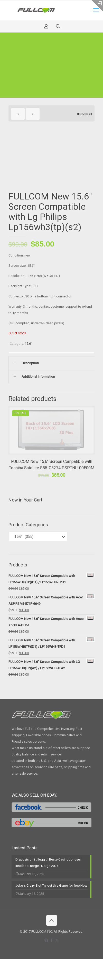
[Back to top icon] (51, 920)
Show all (84, 114)
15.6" (28, 343)
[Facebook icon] (51, 940)
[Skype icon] (46, 940)
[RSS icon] (57, 940)
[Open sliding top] (97, 6)
